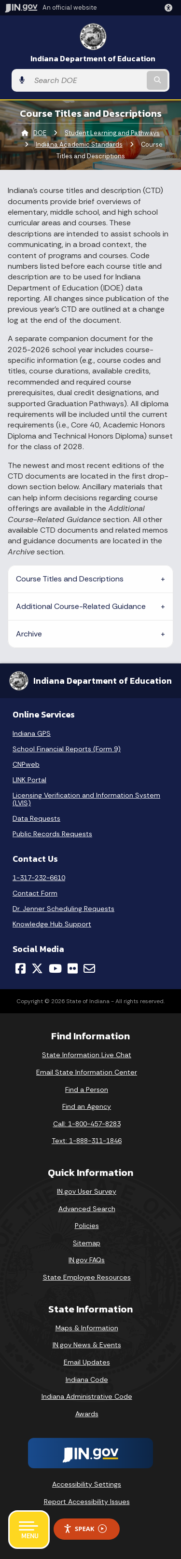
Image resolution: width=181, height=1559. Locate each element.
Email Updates (87, 1362)
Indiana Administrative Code (87, 1396)
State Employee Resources (87, 1277)
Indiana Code (87, 1379)
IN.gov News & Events (87, 1344)
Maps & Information (87, 1328)
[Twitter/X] (37, 968)
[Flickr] (73, 968)
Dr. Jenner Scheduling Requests (63, 908)
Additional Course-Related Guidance (81, 606)
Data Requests (36, 818)
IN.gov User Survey (86, 1191)
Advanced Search (86, 1208)
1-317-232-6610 (39, 877)
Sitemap (86, 1243)
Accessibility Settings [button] (86, 1484)
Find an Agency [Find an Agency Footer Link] (86, 1106)
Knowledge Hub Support (52, 924)
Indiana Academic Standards (79, 144)
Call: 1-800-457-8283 (87, 1123)
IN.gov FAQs (87, 1259)
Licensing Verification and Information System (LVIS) (86, 799)
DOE (39, 133)
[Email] (89, 968)
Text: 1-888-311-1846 (87, 1140)
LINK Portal (29, 779)
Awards (86, 1413)
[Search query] (87, 80)
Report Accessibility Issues (87, 1501)
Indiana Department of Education (92, 58)
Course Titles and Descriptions (70, 579)
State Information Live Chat (86, 1054)
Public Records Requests (52, 833)
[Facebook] (20, 968)
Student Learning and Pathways (112, 133)
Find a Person (86, 1089)
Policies (87, 1225)
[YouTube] (55, 968)
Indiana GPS (32, 733)
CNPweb (26, 764)
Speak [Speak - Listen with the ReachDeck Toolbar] (85, 1528)
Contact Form (35, 893)
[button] (170, 8)
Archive (29, 634)
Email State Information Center (86, 1072)
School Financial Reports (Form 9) (67, 749)
